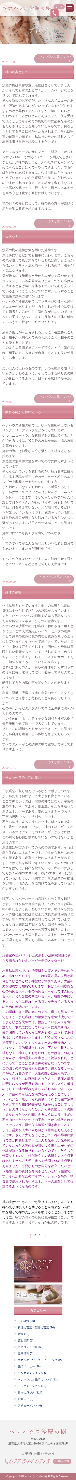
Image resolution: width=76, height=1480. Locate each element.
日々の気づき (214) (30, 1392)
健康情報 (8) (25, 1353)
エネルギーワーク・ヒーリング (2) (40, 1360)
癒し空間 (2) (25, 1340)
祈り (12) (23, 1333)
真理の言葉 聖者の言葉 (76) (36, 1327)
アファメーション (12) (32, 1385)
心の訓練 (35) (26, 1320)
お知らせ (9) (25, 1399)
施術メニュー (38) (29, 1366)
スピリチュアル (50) (31, 1347)
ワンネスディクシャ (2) (33, 1373)
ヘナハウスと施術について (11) (38, 1379)
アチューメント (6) (30, 1405)
